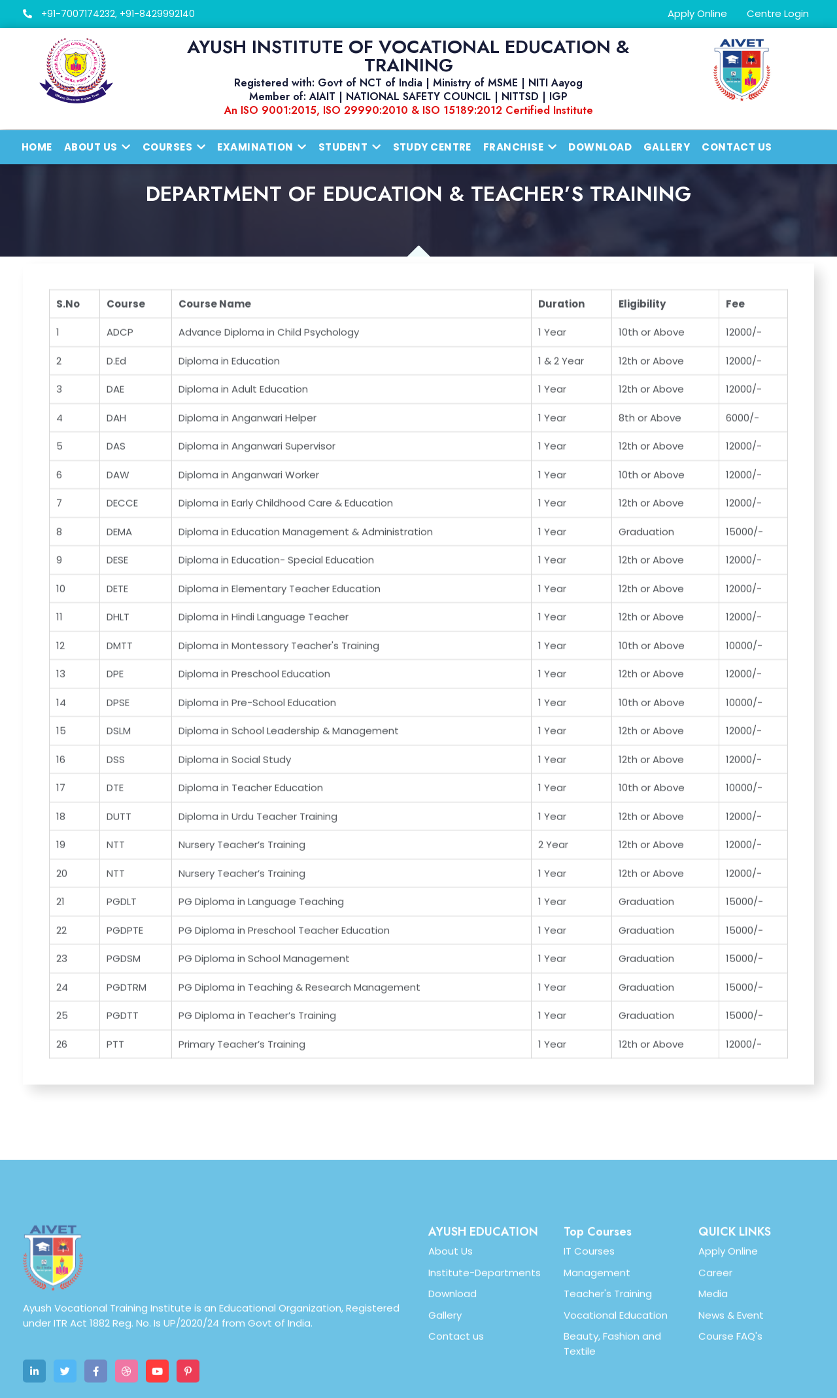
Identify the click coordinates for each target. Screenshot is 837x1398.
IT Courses (589, 1350)
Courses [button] (174, 147)
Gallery (666, 147)
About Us (450, 1350)
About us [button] (97, 147)
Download (600, 147)
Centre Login (778, 13)
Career (715, 1371)
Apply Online (697, 13)
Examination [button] (261, 147)
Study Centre (432, 147)
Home (37, 147)
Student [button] (349, 147)
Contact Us (737, 147)
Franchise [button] (520, 147)
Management (597, 1371)
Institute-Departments (484, 1371)
